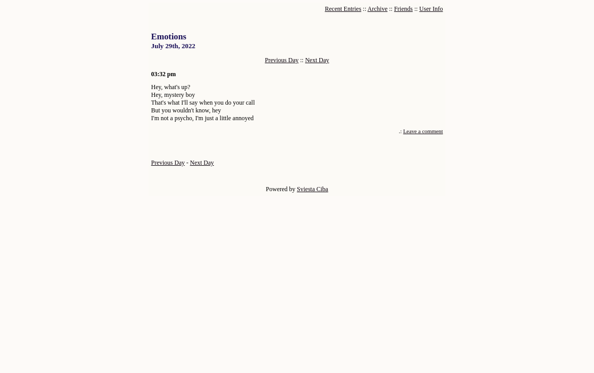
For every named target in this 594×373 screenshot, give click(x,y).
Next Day (317, 60)
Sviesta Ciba (312, 189)
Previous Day (282, 60)
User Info (431, 8)
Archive (378, 8)
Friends (403, 8)
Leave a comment (423, 131)
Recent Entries (343, 8)
